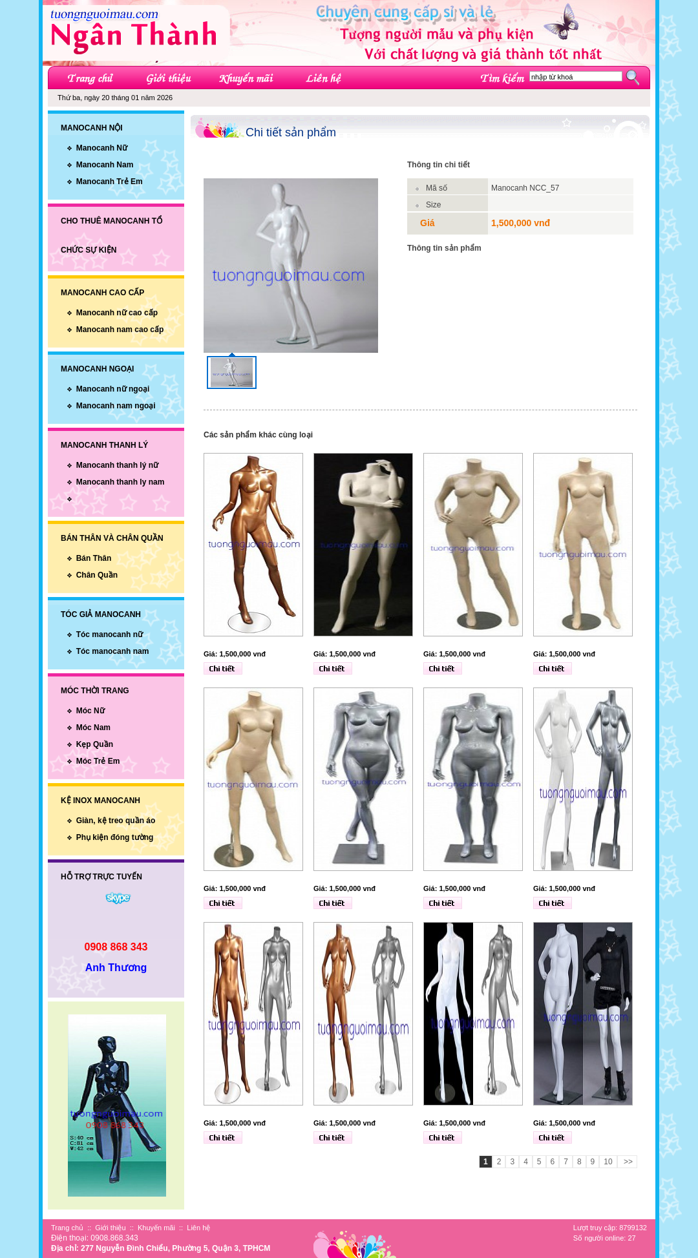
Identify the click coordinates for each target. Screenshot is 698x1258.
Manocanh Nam (105, 164)
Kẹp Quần (94, 744)
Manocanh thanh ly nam (120, 482)
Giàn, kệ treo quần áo (116, 820)
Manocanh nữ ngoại (113, 388)
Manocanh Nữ (101, 147)
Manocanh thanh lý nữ (117, 465)
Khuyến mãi (156, 1228)
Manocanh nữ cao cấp (117, 312)
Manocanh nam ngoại (116, 405)
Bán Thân (94, 558)
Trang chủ (67, 1228)
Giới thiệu (110, 1228)
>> (627, 1161)
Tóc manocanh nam (112, 651)
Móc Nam (93, 727)
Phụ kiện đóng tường (115, 837)
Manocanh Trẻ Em (109, 181)
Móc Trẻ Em (98, 761)
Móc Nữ (90, 710)
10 (608, 1161)
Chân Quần (97, 575)
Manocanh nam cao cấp (120, 329)
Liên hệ (198, 1228)
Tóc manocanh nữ (109, 634)
